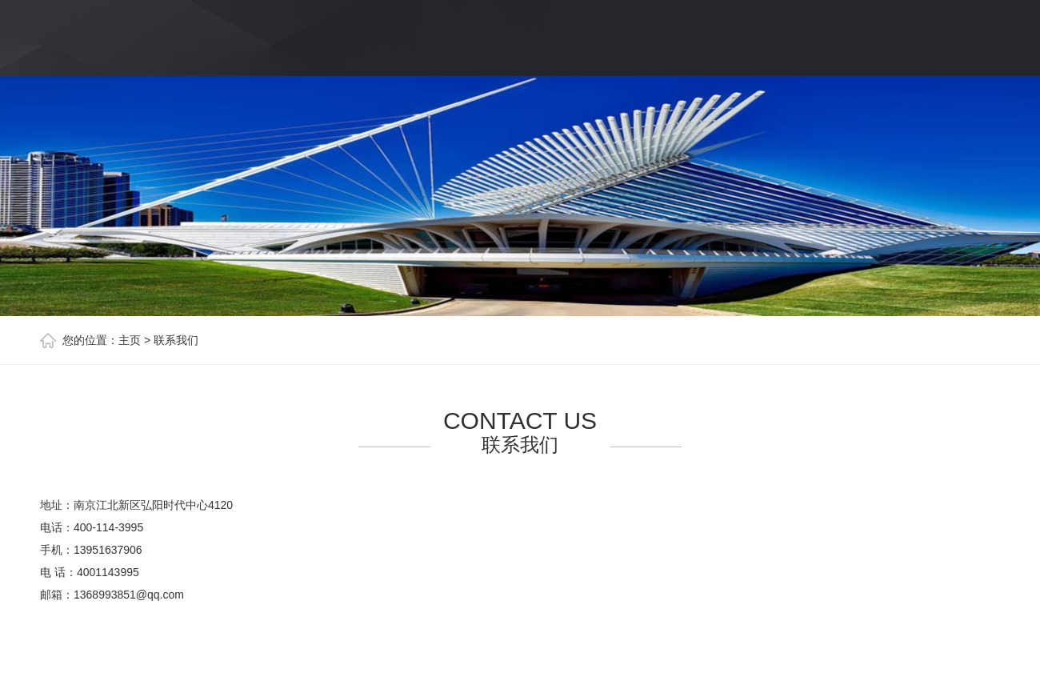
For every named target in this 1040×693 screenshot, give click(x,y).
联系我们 (176, 340)
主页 (129, 340)
